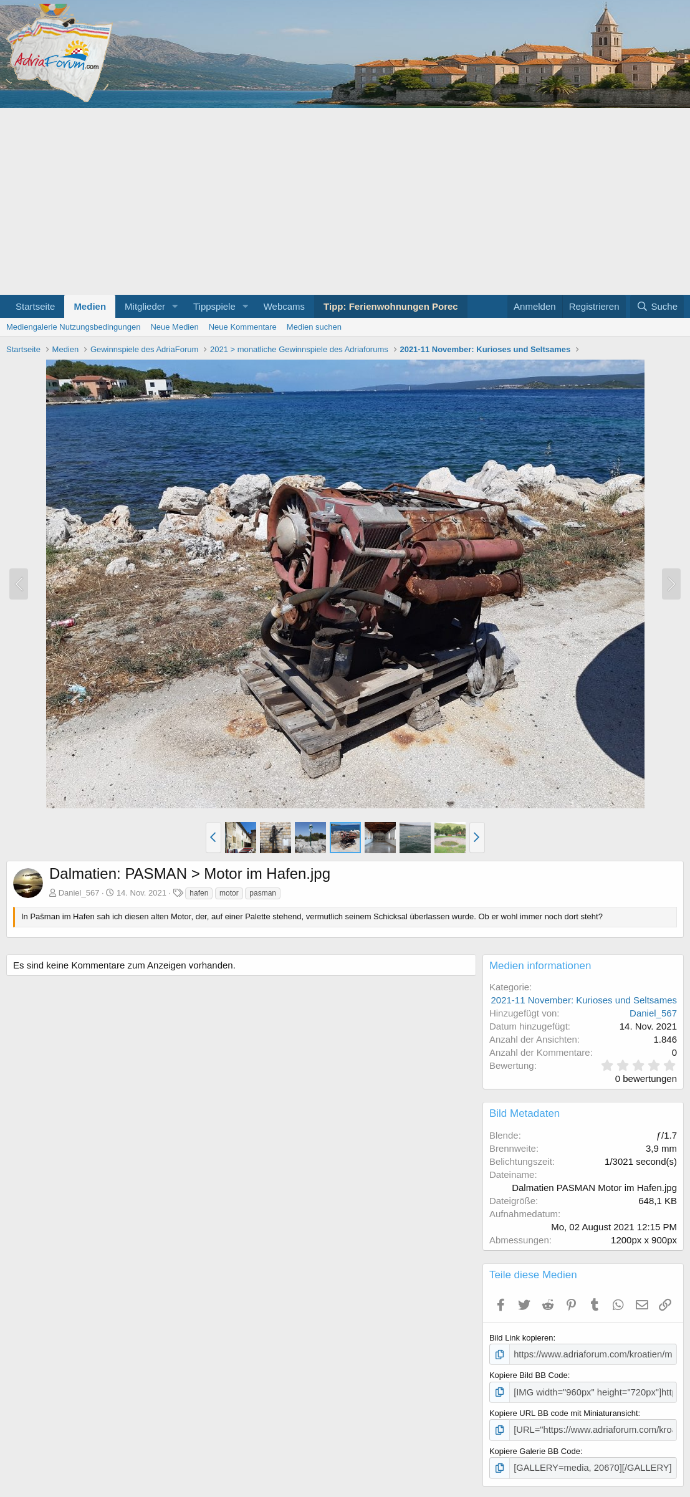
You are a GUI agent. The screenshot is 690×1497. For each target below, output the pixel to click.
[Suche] (657, 306)
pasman (262, 893)
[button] (175, 306)
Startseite (35, 306)
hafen (198, 893)
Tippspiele (214, 306)
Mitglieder (145, 306)
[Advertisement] (345, 201)
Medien (90, 306)
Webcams (284, 306)
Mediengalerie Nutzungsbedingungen (73, 327)
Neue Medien (174, 327)
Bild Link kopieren (521, 1337)
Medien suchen (314, 327)
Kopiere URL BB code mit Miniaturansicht (563, 1410)
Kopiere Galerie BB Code (534, 1447)
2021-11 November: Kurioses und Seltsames (584, 1000)
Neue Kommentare (243, 327)
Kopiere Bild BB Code (528, 1374)
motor (229, 893)
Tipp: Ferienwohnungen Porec (390, 306)
